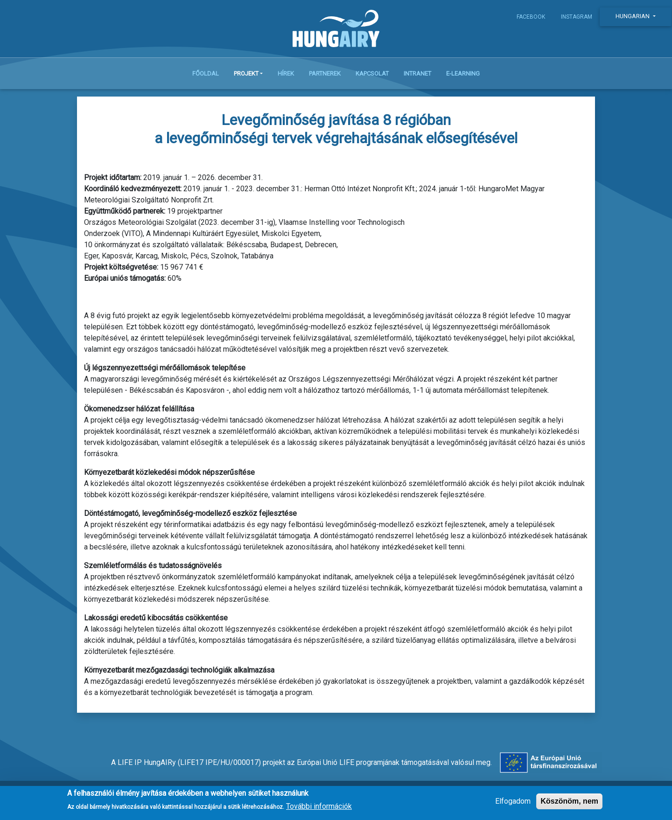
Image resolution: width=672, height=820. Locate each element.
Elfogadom (513, 801)
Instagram (576, 17)
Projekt (246, 75)
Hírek (286, 75)
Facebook (531, 17)
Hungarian (633, 16)
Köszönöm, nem (569, 801)
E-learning (463, 75)
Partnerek (325, 75)
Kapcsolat (372, 75)
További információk (319, 806)
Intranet (417, 75)
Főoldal (205, 75)
